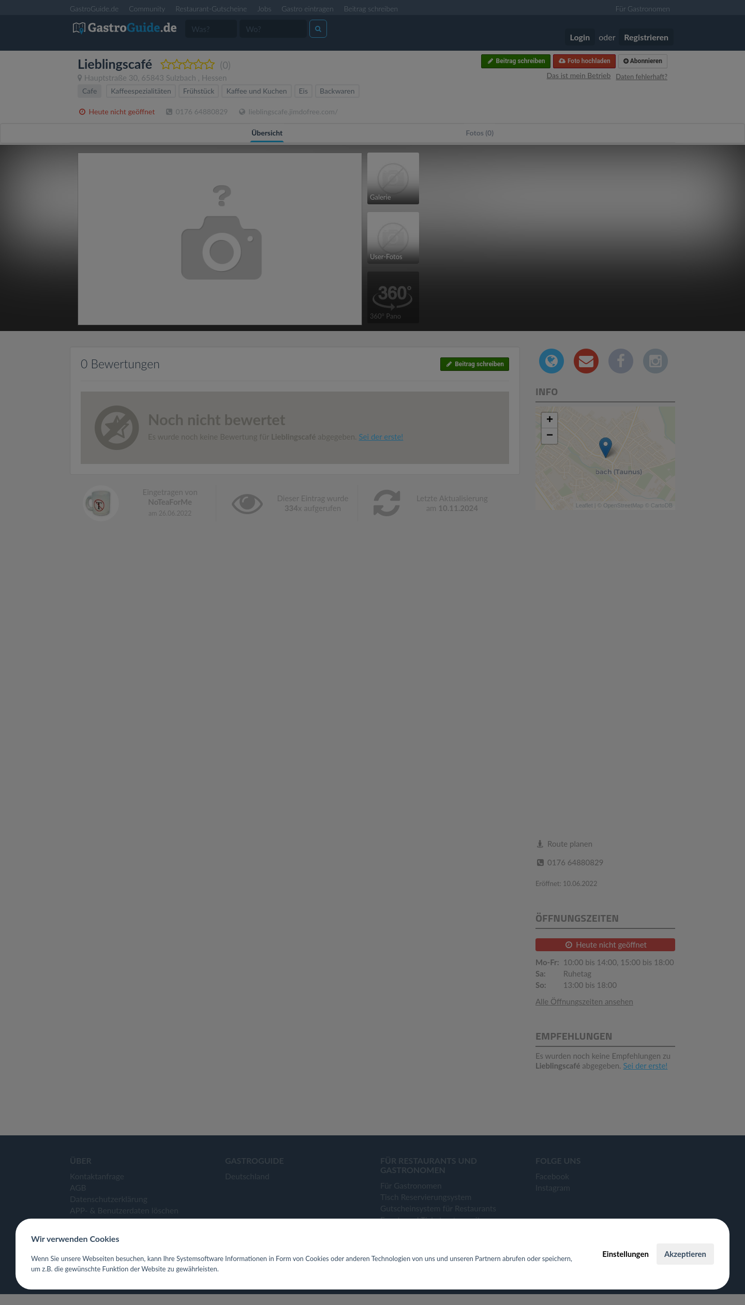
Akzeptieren (685, 1253)
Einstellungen (625, 1253)
